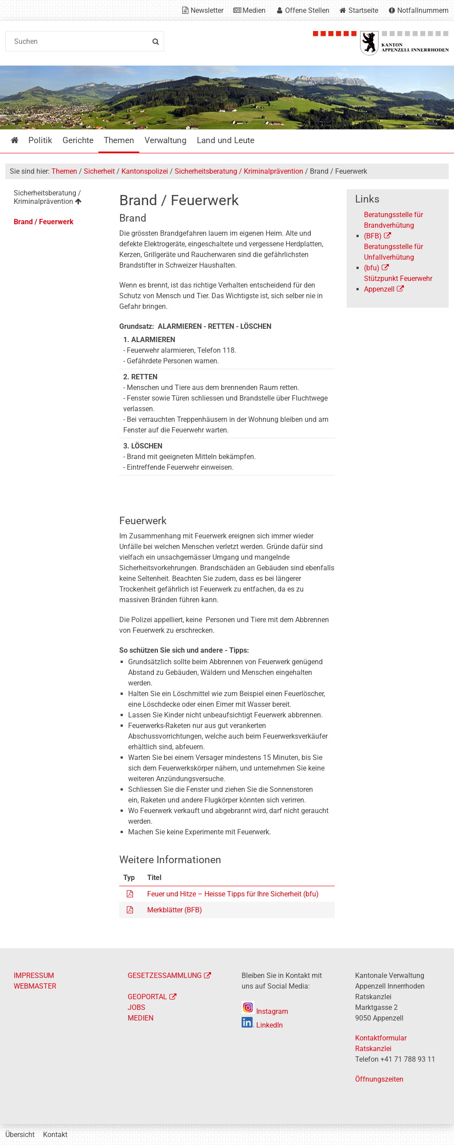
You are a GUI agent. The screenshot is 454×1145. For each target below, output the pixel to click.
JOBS (136, 1007)
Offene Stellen (307, 10)
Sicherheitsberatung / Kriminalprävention (239, 171)
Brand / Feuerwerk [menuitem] (44, 222)
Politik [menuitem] (40, 140)
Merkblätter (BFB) (174, 910)
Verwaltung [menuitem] (166, 140)
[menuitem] (56, 198)
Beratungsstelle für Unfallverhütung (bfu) (393, 257)
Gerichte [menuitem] (78, 140)
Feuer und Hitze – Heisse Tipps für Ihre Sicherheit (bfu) (233, 894)
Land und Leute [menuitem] (225, 140)
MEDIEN (140, 1018)
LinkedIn (262, 1025)
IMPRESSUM (34, 975)
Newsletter (207, 10)
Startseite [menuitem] (21, 140)
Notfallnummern (423, 10)
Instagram (265, 1011)
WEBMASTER (35, 986)
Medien (254, 10)
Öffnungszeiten (379, 1079)
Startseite (363, 10)
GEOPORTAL (147, 997)
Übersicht (20, 1134)
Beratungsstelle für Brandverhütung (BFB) (393, 225)
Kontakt (55, 1134)
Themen (64, 171)
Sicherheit (99, 171)
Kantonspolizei (144, 171)
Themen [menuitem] (119, 140)
